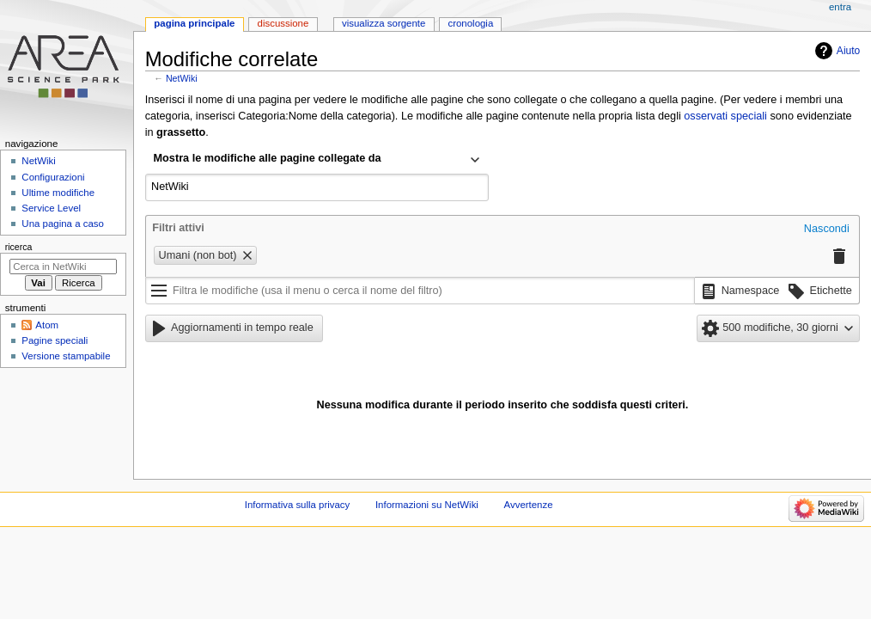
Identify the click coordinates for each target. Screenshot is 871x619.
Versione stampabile (65, 356)
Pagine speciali (54, 340)
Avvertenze (528, 504)
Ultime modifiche (57, 192)
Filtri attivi (178, 228)
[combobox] (317, 160)
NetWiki (182, 78)
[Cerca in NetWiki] (63, 266)
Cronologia (470, 23)
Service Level (51, 208)
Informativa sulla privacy (297, 504)
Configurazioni (52, 177)
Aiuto (848, 51)
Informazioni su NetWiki (426, 504)
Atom (46, 325)
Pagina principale (194, 23)
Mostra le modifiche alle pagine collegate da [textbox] (267, 158)
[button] (827, 229)
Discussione (283, 23)
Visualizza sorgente (383, 23)
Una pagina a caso (62, 223)
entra (840, 7)
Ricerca (19, 247)
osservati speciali (725, 116)
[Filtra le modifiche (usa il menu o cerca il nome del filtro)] (420, 290)
